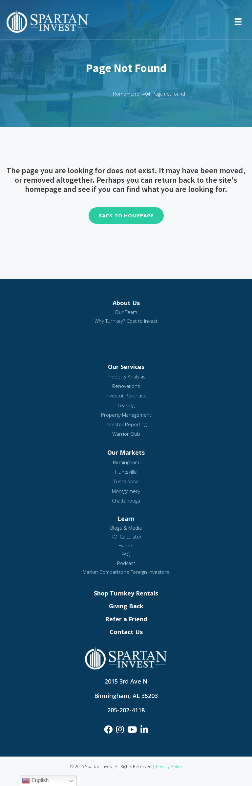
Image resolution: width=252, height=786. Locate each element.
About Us (126, 303)
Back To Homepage (126, 215)
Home (119, 94)
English (35, 781)
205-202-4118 (126, 710)
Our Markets (126, 452)
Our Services (126, 367)
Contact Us (126, 632)
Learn (126, 518)
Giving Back (126, 606)
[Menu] (238, 21)
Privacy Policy (169, 766)
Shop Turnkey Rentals (126, 593)
